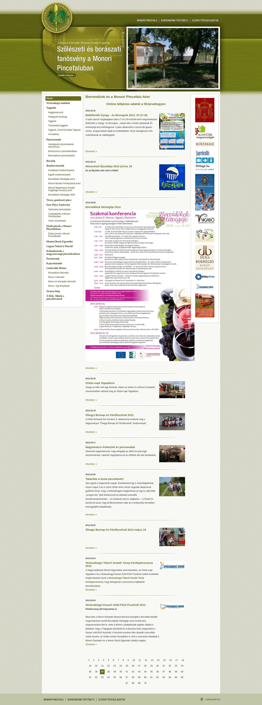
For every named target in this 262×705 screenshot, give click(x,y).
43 (139, 671)
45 (151, 671)
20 (96, 666)
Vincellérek (53, 134)
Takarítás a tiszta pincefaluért (105, 478)
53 (102, 677)
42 (133, 671)
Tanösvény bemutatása (59, 209)
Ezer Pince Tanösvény (58, 204)
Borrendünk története (174, 20)
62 (157, 677)
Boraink (50, 161)
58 (133, 677)
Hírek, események (57, 220)
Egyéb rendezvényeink (59, 174)
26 (133, 666)
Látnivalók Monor (56, 268)
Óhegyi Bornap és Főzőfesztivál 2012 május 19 (116, 529)
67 (127, 683)
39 (114, 671)
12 (146, 660)
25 (127, 666)
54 (108, 677)
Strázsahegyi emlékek (58, 103)
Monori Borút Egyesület (59, 241)
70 (145, 683)
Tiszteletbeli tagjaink (58, 125)
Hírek (49, 98)
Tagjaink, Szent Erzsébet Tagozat (64, 130)
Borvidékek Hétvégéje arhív (61, 179)
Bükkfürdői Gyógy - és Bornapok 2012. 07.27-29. (117, 115)
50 (182, 671)
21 (102, 666)
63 (163, 677)
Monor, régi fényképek (59, 286)
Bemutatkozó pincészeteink (61, 155)
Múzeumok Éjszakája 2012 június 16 (109, 166)
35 (90, 671)
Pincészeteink (53, 139)
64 (170, 677)
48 (170, 671)
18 (183, 660)
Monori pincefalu (147, 20)
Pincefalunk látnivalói (58, 273)
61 (151, 677)
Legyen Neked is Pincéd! (59, 246)
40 (121, 671)
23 (114, 666)
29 (151, 666)
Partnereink (52, 258)
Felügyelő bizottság (57, 117)
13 (152, 660)
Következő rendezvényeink (61, 170)
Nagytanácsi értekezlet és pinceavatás (110, 447)
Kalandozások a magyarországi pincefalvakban (63, 252)
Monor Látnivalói (56, 277)
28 (145, 666)
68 (133, 683)
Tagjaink (51, 107)
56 (121, 677)
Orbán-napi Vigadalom (100, 383)
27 (139, 666)
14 (158, 660)
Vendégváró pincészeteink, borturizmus (61, 145)
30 (157, 666)
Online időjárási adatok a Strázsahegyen (136, 104)
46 (157, 671)
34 (182, 666)
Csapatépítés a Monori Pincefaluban (59, 215)
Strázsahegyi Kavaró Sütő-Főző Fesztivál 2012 (116, 604)
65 (176, 677)
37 (102, 671)
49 (176, 671)
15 (164, 660)
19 (90, 666)
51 (90, 677)
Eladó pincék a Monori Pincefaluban (58, 227)
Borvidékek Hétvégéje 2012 (103, 207)
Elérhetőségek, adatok (205, 20)
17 (176, 660)
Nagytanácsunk (55, 112)
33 (176, 666)
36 (96, 671)
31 (163, 666)
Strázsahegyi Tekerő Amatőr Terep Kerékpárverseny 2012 (119, 564)
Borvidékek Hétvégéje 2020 (61, 194)
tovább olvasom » (66, 75)
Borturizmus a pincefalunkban (62, 151)
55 (114, 677)
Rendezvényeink (55, 165)
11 (140, 660)
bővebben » (91, 151)
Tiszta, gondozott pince (59, 200)
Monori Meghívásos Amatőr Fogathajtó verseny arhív (61, 189)
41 (127, 671)
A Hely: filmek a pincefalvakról (55, 297)
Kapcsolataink (54, 263)
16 (170, 660)
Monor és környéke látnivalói (62, 281)
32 (170, 666)
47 (163, 671)
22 (108, 666)
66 (182, 677)
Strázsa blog (53, 291)
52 (96, 677)
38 (108, 671)
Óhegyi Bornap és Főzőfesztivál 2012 (110, 415)
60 (145, 677)
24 (121, 666)
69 (139, 683)
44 (145, 671)
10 (133, 660)
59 (139, 677)
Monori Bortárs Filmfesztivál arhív (64, 183)
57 (127, 677)
